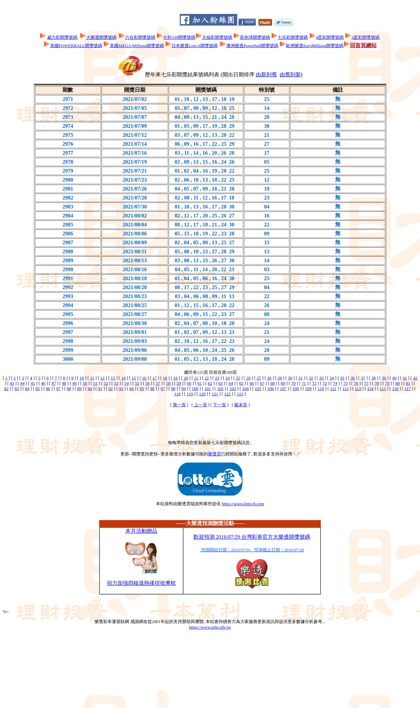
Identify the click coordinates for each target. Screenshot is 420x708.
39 (384, 377)
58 (168, 383)
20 (186, 377)
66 (251, 383)
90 (90, 388)
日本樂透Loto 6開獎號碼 (194, 45)
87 (58, 388)
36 (352, 377)
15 (134, 377)
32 (311, 377)
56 (147, 383)
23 (217, 377)
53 (116, 383)
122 (227, 393)
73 (324, 383)
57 (158, 383)
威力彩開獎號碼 (62, 37)
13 (113, 377)
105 (258, 388)
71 (304, 383)
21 (196, 377)
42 (415, 377)
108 (296, 388)
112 (345, 388)
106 (270, 388)
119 (190, 393)
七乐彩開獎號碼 (293, 37)
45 (33, 383)
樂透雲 (214, 453)
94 (131, 388)
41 (405, 377)
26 (248, 377)
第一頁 (179, 404)
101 (207, 388)
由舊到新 (290, 74)
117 (407, 388)
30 (290, 377)
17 (154, 377)
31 (300, 377)
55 (137, 383)
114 (370, 388)
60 (189, 383)
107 (283, 388)
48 (64, 383)
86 (48, 388)
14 (123, 377)
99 (183, 388)
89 (79, 388)
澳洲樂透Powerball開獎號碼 (252, 45)
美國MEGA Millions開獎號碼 (137, 45)
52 (106, 383)
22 (207, 377)
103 (233, 388)
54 (126, 383)
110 (320, 388)
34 (332, 377)
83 (17, 388)
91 (100, 388)
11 (92, 377)
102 (220, 388)
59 (178, 383)
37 (363, 377)
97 (163, 388)
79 (387, 383)
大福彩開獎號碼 (217, 37)
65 (241, 383)
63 (220, 383)
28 (269, 377)
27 (259, 377)
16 (144, 377)
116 (395, 388)
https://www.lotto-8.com (243, 503)
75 (345, 383)
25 (238, 377)
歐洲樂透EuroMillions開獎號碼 (314, 45)
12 (102, 377)
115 (383, 388)
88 (69, 388)
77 (366, 383)
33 (321, 377)
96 (152, 388)
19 (175, 377)
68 (272, 383)
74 (335, 383)
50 (85, 383)
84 (27, 388)
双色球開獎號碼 (255, 37)
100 (195, 388)
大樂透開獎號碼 (101, 37)
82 (6, 388)
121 (215, 393)
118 (177, 393)
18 (165, 377)
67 (262, 383)
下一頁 (219, 404)
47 (53, 383)
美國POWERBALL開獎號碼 (76, 45)
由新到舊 (266, 74)
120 (202, 393)
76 (356, 383)
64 (231, 383)
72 (314, 383)
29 (279, 377)
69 (283, 383)
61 (199, 383)
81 (408, 383)
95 (142, 388)
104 (245, 388)
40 (394, 377)
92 (110, 388)
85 (37, 388)
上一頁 (200, 404)
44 (22, 383)
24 (227, 377)
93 (121, 388)
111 (333, 388)
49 (74, 383)
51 (95, 383)
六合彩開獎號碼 (140, 37)
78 (377, 383)
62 (210, 383)
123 (240, 393)
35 (342, 377)
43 (12, 383)
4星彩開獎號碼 (330, 37)
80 (397, 383)
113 (358, 388)
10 (82, 377)
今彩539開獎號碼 (179, 37)
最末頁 (240, 404)
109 (308, 388)
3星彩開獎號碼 (365, 37)
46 (43, 383)
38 (373, 377)
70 (293, 383)
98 (173, 388)
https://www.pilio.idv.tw (210, 627)
